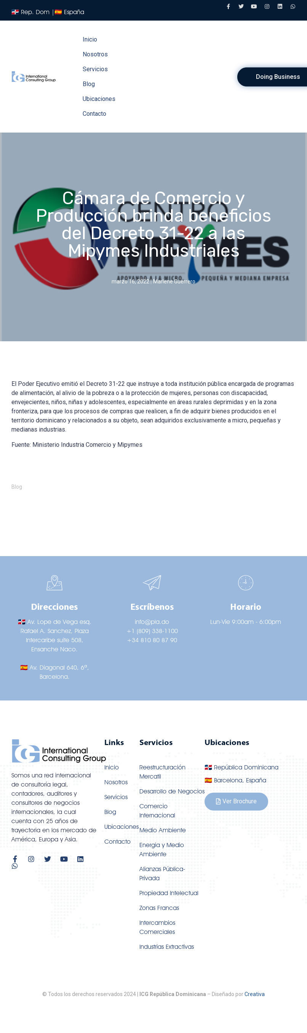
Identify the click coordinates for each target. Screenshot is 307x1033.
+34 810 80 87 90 (152, 640)
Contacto (94, 113)
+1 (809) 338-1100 (152, 631)
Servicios (95, 69)
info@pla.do (152, 621)
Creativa (255, 994)
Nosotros (95, 54)
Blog (89, 84)
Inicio (90, 39)
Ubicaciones (99, 98)
